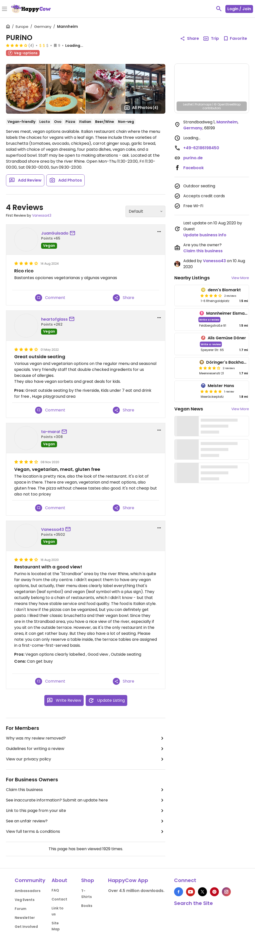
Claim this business (85, 790)
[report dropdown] (159, 232)
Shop (87, 880)
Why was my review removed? (85, 738)
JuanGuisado (54, 233)
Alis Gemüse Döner (227, 338)
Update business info (204, 235)
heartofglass (54, 319)
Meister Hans (221, 386)
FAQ (55, 890)
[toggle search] (218, 8)
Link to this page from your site (85, 811)
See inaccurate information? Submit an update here (85, 800)
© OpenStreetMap (227, 104)
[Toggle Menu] (4, 9)
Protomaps (203, 104)
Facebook (193, 168)
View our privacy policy (85, 759)
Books (86, 905)
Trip (211, 39)
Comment (50, 297)
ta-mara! (50, 432)
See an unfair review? (85, 821)
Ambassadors (28, 890)
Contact (59, 899)
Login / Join (239, 9)
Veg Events (25, 899)
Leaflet (188, 104)
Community (30, 880)
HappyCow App (128, 880)
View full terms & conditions (85, 832)
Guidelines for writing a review (85, 749)
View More (240, 277)
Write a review (209, 319)
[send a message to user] (73, 233)
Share (123, 297)
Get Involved (26, 926)
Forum (20, 908)
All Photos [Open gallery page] (141, 107)
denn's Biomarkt (224, 290)
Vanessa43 (41, 215)
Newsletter (25, 917)
